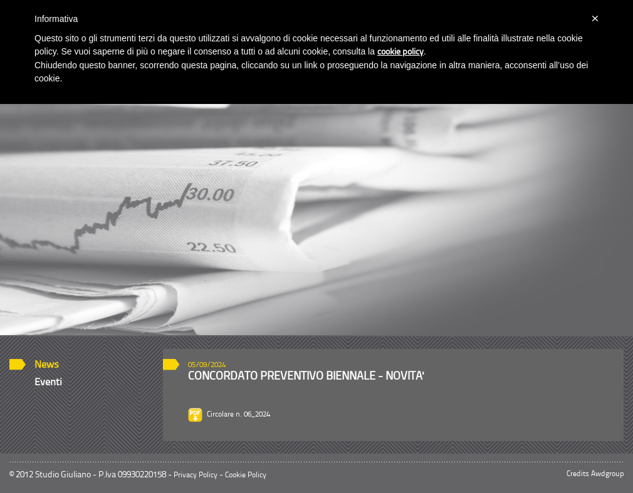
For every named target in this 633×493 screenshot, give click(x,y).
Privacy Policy (195, 475)
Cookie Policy (245, 475)
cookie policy (400, 52)
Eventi (48, 383)
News (46, 365)
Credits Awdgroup (595, 474)
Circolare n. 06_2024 (238, 414)
